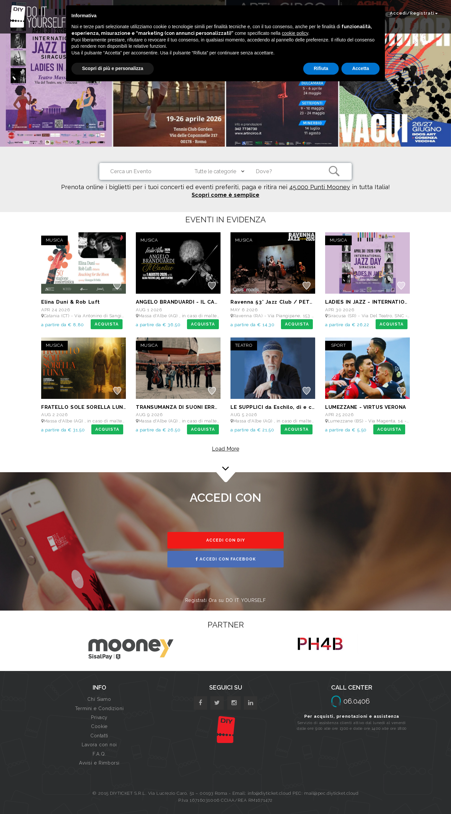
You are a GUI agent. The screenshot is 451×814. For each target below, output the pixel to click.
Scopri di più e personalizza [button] (112, 68)
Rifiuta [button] (321, 68)
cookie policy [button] (295, 33)
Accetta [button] (360, 68)
